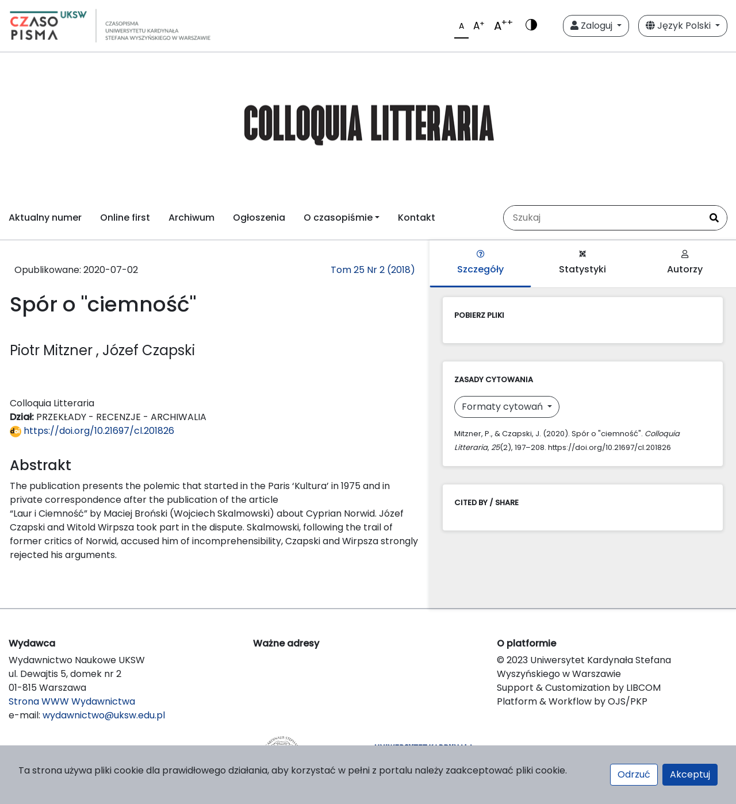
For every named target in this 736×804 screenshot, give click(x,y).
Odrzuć (634, 774)
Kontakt (416, 217)
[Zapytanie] (603, 217)
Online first (125, 217)
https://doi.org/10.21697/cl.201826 (92, 430)
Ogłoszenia (259, 217)
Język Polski (679, 25)
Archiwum (191, 217)
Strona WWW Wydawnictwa (72, 701)
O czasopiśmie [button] (338, 217)
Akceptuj (690, 774)
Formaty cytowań (503, 406)
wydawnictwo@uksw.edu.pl (104, 715)
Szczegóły (480, 263)
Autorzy (685, 263)
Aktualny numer (45, 217)
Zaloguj (592, 25)
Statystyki (582, 263)
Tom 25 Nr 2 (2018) (373, 269)
